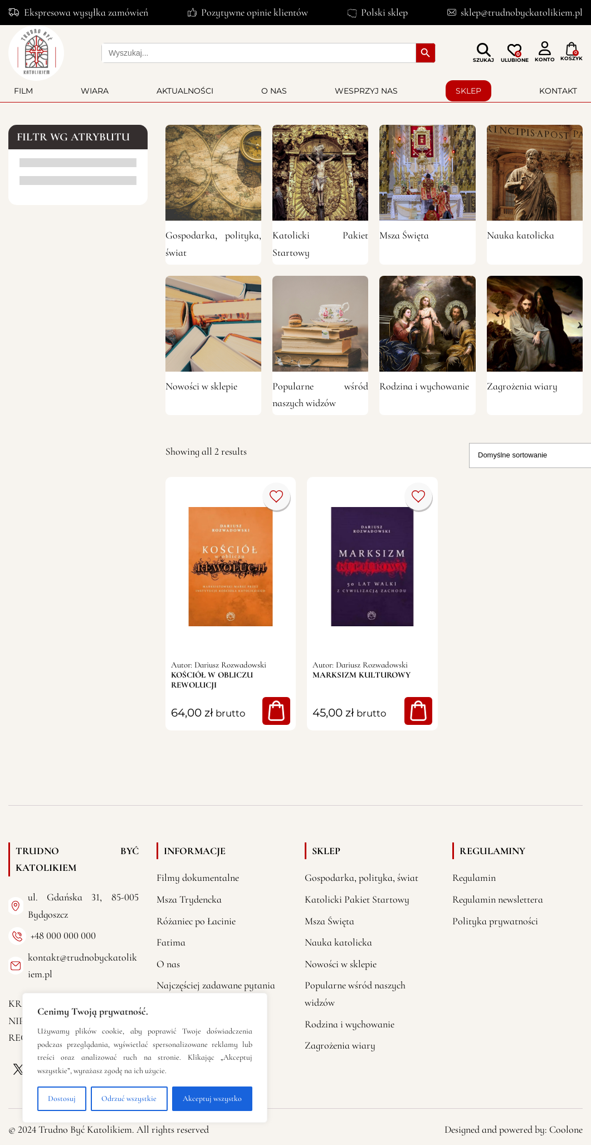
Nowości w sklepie (201, 386)
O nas (274, 91)
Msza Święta (404, 235)
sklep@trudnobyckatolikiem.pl (522, 12)
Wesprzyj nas (366, 91)
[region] (144, 1058)
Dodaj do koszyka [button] (276, 711)
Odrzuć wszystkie (129, 1098)
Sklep (468, 91)
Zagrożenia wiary (522, 386)
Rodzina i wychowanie (424, 386)
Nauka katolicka (520, 235)
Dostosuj (62, 1098)
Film (23, 91)
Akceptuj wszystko (212, 1098)
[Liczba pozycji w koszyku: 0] (571, 49)
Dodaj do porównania (276, 496)
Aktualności (185, 91)
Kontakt (558, 91)
